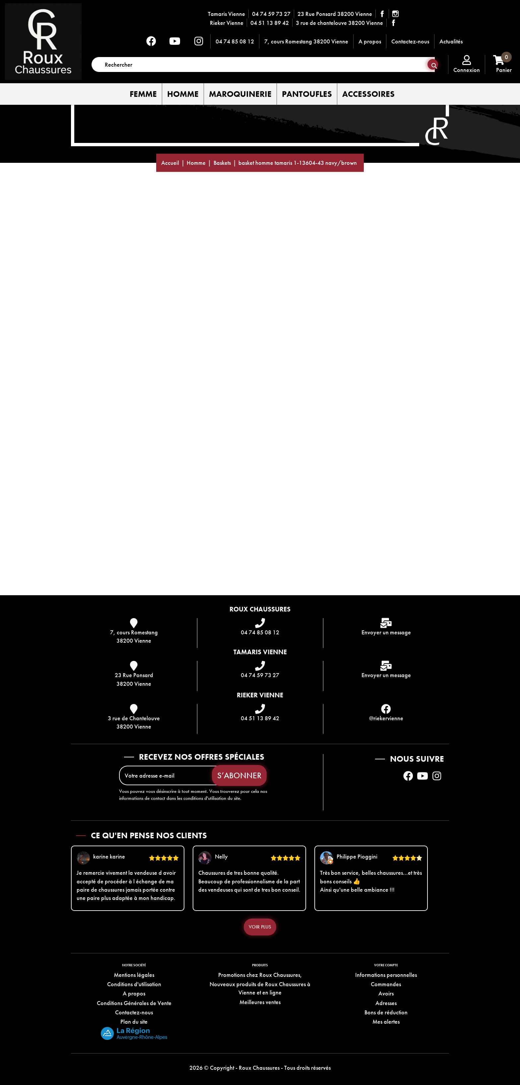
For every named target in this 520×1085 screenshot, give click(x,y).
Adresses (386, 1003)
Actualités (451, 41)
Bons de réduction (386, 1012)
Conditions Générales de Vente (134, 1003)
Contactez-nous (410, 41)
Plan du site (134, 1022)
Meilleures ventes (260, 1002)
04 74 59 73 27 (271, 14)
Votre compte (386, 965)
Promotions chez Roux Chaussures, (260, 975)
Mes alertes (386, 1022)
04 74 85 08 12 (235, 41)
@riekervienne (386, 718)
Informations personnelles (386, 975)
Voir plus (260, 927)
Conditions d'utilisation (134, 984)
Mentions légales (134, 975)
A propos (369, 41)
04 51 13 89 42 (269, 23)
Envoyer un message (386, 632)
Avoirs (386, 993)
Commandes (386, 984)
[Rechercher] (263, 64)
